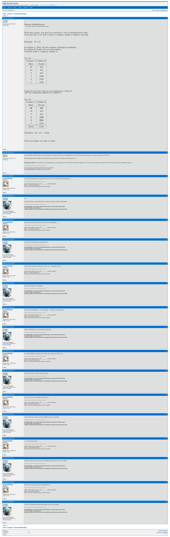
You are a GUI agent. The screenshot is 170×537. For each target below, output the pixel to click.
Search (20, 7)
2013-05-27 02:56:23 (8, 458)
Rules (14, 7)
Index (4, 7)
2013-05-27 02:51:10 (8, 414)
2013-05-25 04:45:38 (8, 239)
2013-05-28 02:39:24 (8, 482)
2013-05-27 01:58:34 (8, 326)
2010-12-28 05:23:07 (8, 18)
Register (26, 7)
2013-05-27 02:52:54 (8, 438)
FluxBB (165, 532)
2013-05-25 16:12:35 (8, 263)
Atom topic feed (163, 530)
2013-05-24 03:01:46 (8, 195)
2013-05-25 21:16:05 (8, 283)
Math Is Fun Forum (10, 3)
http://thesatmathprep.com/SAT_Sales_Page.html (37, 169)
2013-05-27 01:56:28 (8, 307)
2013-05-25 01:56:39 (8, 219)
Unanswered (163, 10)
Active (157, 10)
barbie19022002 (8, 178)
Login (31, 7)
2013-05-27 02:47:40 (8, 394)
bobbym (5, 198)
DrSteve (5, 155)
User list (9, 7)
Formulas (10, 13)
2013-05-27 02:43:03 (8, 370)
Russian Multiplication (20, 13)
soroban (5, 20)
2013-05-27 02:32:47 (8, 351)
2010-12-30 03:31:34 (8, 152)
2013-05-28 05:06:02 (8, 501)
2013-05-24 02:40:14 (8, 176)
